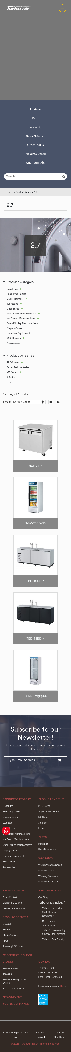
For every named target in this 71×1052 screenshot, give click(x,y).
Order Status (35, 145)
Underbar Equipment (18, 333)
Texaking (7, 974)
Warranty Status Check (50, 865)
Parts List (43, 844)
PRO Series (13, 362)
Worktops (12, 304)
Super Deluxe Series (18, 367)
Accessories (13, 343)
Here (62, 986)
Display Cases (14, 328)
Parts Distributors (47, 849)
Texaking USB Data (13, 946)
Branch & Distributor (13, 902)
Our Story (43, 897)
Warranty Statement (48, 876)
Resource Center (35, 154)
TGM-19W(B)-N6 (35, 696)
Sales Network (35, 136)
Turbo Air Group (11, 968)
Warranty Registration (49, 881)
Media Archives (10, 935)
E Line (10, 382)
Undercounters (15, 299)
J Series (11, 377)
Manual (6, 929)
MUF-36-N (35, 465)
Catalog (7, 924)
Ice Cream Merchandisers (21, 318)
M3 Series (12, 372)
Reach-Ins (12, 289)
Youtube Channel (16, 1004)
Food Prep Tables (16, 294)
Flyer (5, 940)
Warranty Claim (46, 870)
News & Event (12, 997)
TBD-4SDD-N (35, 581)
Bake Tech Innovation (14, 988)
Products (35, 109)
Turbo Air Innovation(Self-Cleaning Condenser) (52, 912)
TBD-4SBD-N (35, 638)
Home (10, 192)
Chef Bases (13, 308)
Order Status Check (17, 955)
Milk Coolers (14, 338)
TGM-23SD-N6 (35, 523)
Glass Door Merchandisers (21, 313)
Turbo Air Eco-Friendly (53, 939)
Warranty (36, 127)
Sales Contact (10, 897)
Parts (35, 118)
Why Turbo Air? (35, 162)
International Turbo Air (14, 908)
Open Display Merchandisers (22, 323)
